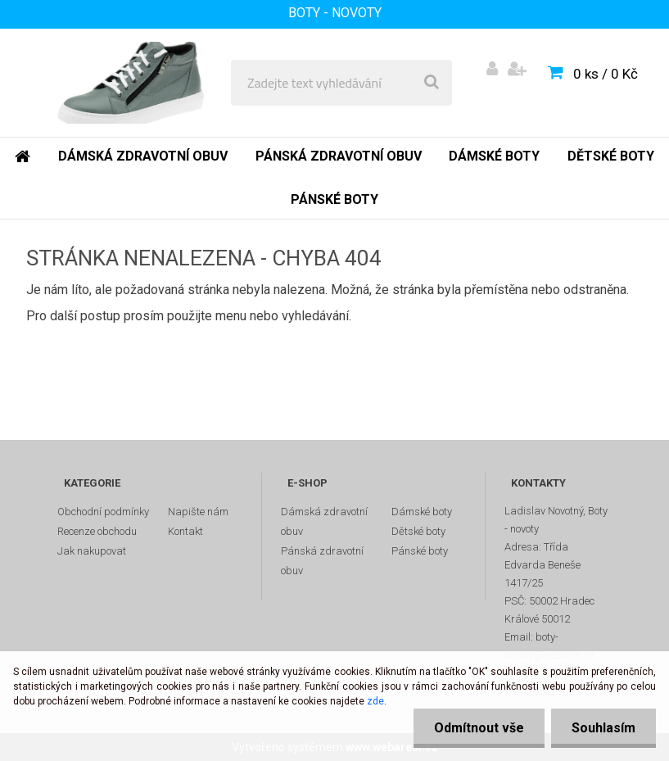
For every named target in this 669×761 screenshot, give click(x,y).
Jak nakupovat (91, 551)
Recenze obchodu (97, 531)
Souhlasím (603, 728)
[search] (431, 83)
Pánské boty (419, 551)
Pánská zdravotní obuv (322, 561)
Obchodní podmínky (103, 511)
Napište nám (198, 511)
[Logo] (132, 83)
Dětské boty (418, 531)
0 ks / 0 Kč (605, 74)
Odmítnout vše (479, 728)
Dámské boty (421, 511)
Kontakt (185, 531)
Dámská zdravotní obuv (324, 521)
